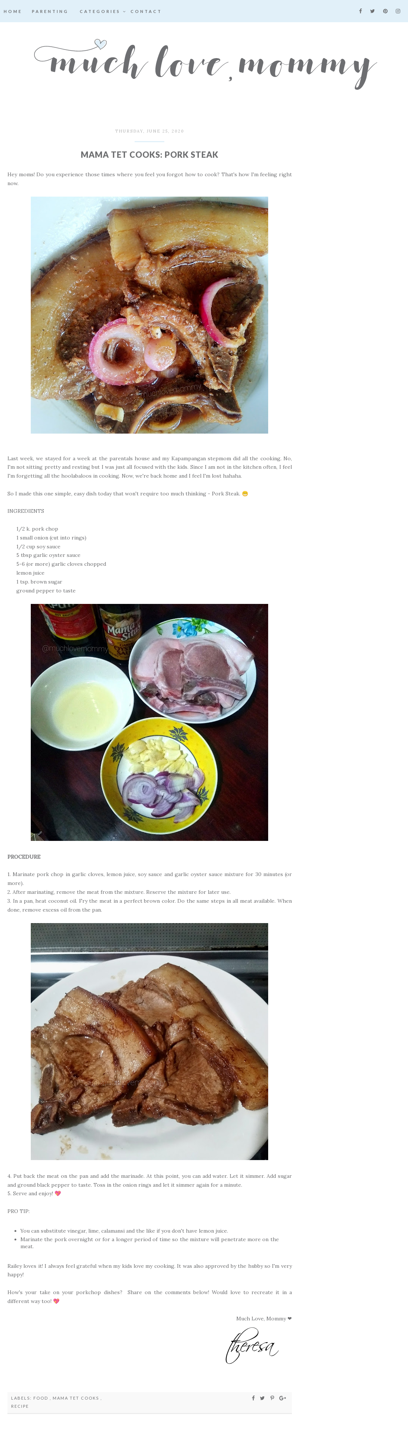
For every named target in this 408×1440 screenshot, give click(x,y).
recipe (20, 1406)
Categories (103, 11)
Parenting (50, 11)
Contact (146, 11)
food (41, 1398)
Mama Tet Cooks (77, 1398)
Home (13, 11)
